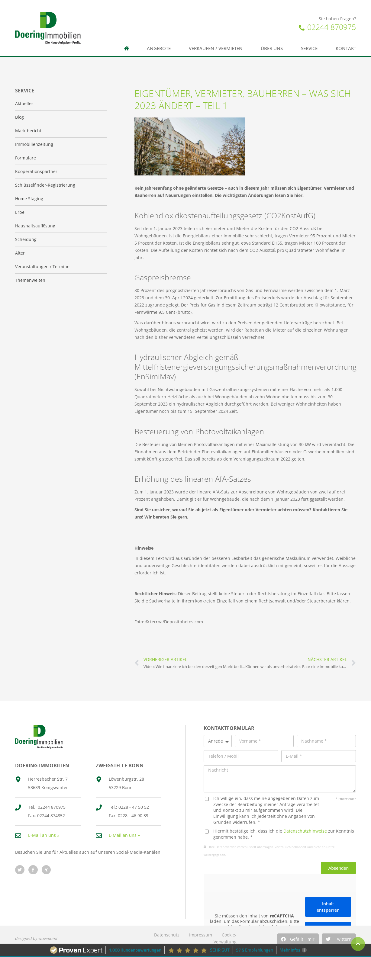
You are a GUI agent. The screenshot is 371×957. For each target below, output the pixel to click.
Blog (19, 117)
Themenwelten (30, 280)
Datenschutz (166, 935)
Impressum (200, 935)
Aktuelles (24, 103)
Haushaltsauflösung (35, 226)
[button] (298, 939)
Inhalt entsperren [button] (328, 907)
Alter (20, 253)
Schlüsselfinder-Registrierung (45, 185)
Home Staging (29, 198)
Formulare (25, 158)
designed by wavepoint (36, 938)
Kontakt (346, 48)
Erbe (19, 212)
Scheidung (26, 239)
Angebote (159, 48)
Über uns (272, 48)
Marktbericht (28, 130)
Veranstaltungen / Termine (42, 266)
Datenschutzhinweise (305, 831)
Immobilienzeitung (34, 144)
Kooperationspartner (36, 171)
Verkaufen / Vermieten (216, 48)
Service (309, 48)
